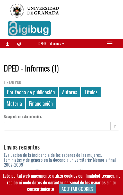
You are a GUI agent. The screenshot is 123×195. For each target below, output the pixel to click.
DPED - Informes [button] (51, 43)
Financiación (41, 103)
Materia (14, 103)
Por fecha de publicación (31, 92)
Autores (69, 92)
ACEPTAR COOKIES (77, 188)
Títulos (91, 92)
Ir (115, 126)
